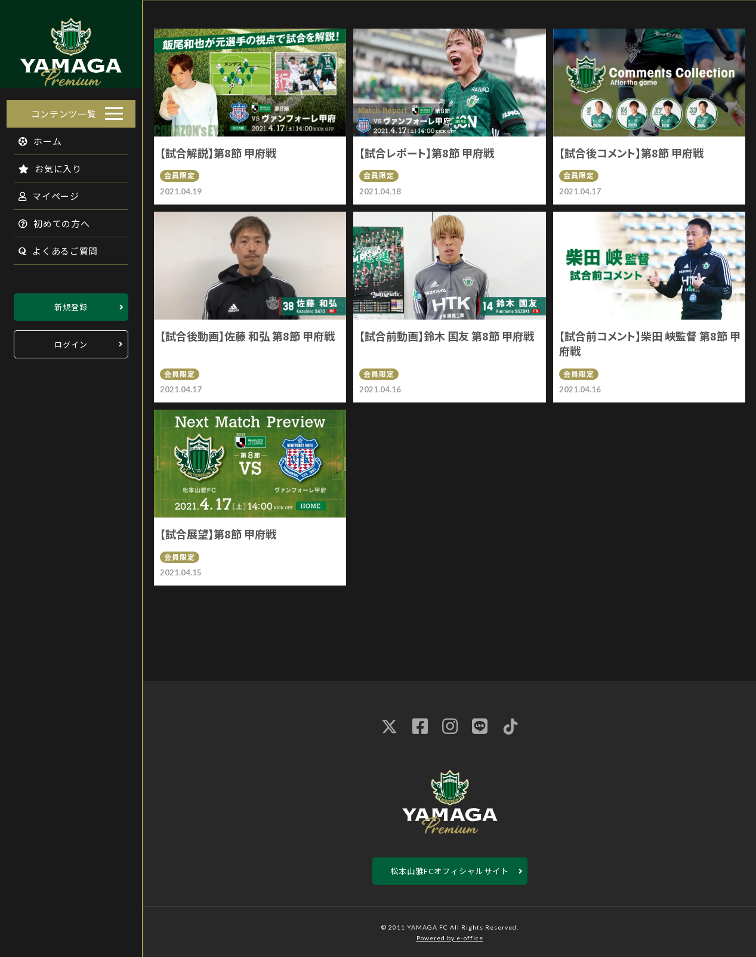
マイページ (42, 192)
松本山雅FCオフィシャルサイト (449, 871)
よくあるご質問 (51, 247)
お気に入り (43, 165)
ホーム (33, 137)
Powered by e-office (449, 937)
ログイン (71, 340)
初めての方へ (48, 219)
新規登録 (71, 303)
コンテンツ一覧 (64, 110)
